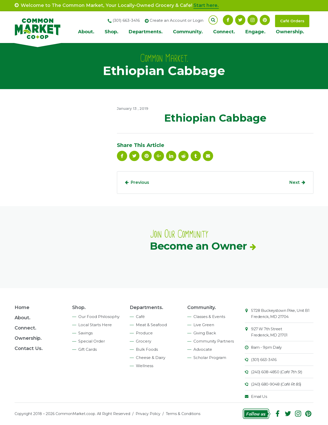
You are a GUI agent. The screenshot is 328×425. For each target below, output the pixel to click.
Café (140, 316)
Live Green (203, 324)
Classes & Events (209, 316)
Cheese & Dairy (150, 357)
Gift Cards (87, 349)
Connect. (224, 32)
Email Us (259, 396)
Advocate (202, 349)
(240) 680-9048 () (276, 384)
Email (208, 156)
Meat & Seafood (151, 324)
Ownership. (290, 32)
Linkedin (171, 156)
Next (294, 182)
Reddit (183, 156)
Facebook (228, 20)
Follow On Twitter (240, 20)
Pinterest (265, 20)
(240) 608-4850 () (276, 371)
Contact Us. (29, 348)
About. (86, 32)
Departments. (146, 32)
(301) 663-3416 (263, 359)
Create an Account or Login (176, 20)
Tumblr (196, 156)
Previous (140, 182)
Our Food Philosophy (98, 316)
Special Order (91, 341)
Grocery (143, 341)
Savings (85, 333)
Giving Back (204, 333)
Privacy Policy (148, 413)
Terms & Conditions (183, 413)
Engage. (255, 32)
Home (22, 307)
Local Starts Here (95, 324)
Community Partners (213, 341)
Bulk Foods (147, 349)
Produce (144, 333)
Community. (188, 32)
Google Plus (159, 156)
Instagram (252, 20)
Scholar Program (209, 357)
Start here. (206, 5)
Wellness (144, 365)
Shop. (111, 32)
